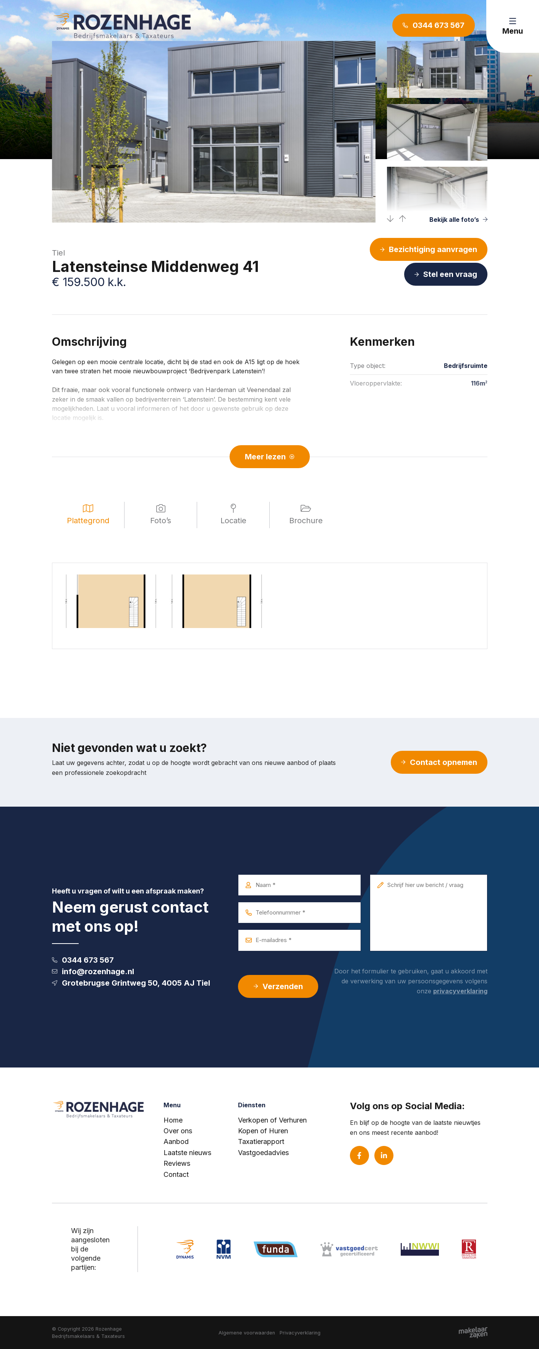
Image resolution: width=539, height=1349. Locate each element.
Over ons (177, 1131)
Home (173, 1120)
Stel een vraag (445, 274)
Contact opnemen (439, 762)
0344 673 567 (83, 960)
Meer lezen (270, 456)
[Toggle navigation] (512, 26)
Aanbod (176, 1141)
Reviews (176, 1163)
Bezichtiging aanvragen (428, 249)
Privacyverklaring (300, 1333)
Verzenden (278, 986)
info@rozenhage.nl (93, 971)
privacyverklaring (460, 991)
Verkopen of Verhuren (272, 1120)
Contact (176, 1174)
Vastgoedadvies (263, 1153)
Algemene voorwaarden (247, 1333)
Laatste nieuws (187, 1153)
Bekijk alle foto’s (458, 219)
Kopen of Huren (263, 1131)
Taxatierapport (261, 1141)
